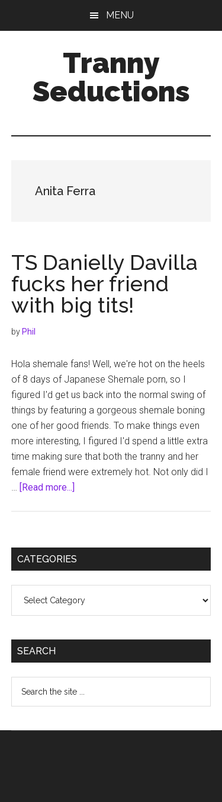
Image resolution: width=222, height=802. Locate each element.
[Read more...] (47, 487)
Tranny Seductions (111, 77)
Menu (120, 15)
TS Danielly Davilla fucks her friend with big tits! (104, 283)
